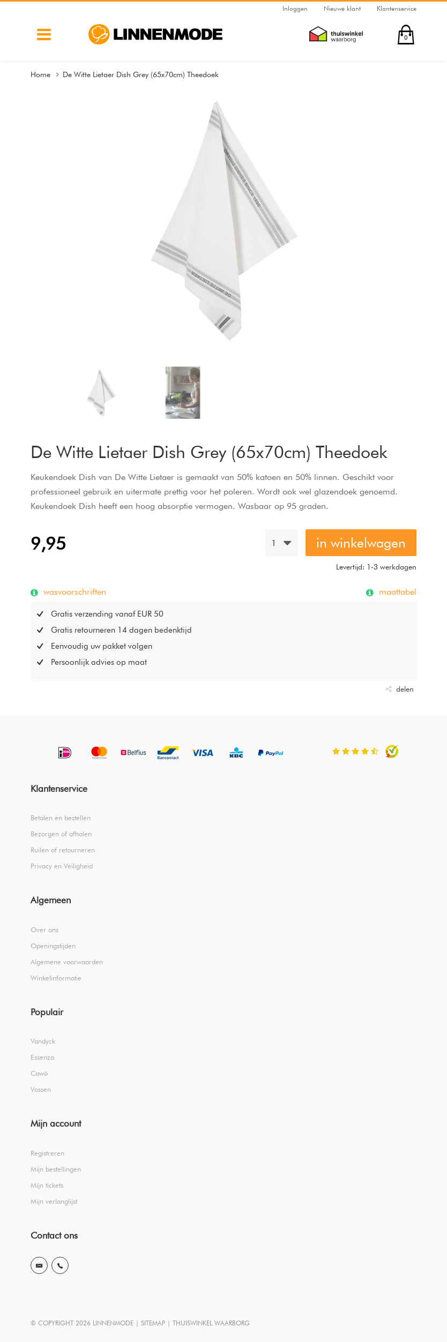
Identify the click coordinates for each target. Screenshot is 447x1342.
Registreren (47, 1153)
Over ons (44, 929)
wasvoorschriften (73, 591)
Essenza (42, 1057)
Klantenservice (396, 8)
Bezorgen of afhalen (61, 833)
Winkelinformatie (56, 977)
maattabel (396, 591)
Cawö (39, 1073)
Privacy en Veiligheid (62, 865)
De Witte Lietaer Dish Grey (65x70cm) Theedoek (141, 74)
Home (40, 74)
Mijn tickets (47, 1185)
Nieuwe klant (342, 8)
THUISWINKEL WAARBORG (211, 1323)
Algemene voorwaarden (67, 961)
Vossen (41, 1089)
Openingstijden (53, 945)
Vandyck (43, 1041)
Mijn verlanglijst (54, 1201)
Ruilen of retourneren (63, 849)
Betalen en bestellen (61, 817)
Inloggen (295, 8)
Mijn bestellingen (56, 1169)
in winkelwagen (361, 543)
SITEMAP (153, 1323)
